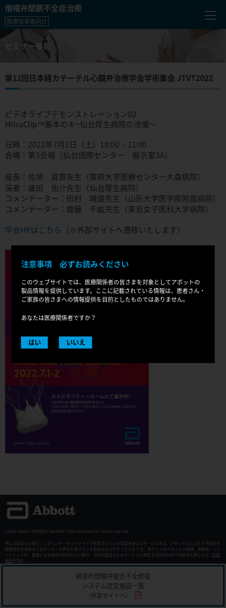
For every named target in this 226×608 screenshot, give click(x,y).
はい (34, 342)
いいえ (75, 342)
